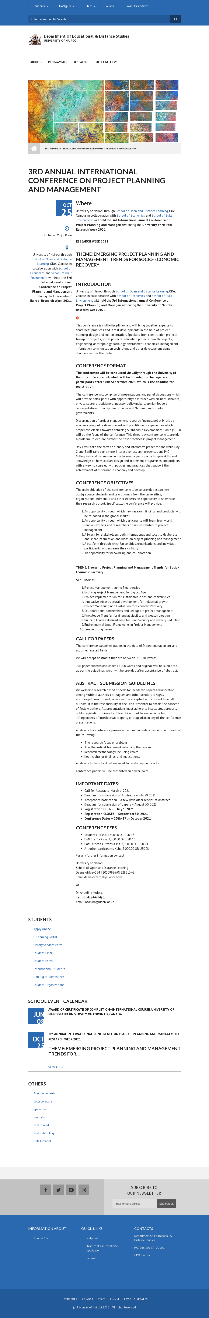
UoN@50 (65, 6)
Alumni (110, 6)
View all (54, 1067)
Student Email (43, 953)
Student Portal (44, 961)
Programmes (57, 62)
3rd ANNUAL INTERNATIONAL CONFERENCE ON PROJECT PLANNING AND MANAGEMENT (114, 1034)
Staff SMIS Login (45, 1133)
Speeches (40, 1109)
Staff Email (41, 1125)
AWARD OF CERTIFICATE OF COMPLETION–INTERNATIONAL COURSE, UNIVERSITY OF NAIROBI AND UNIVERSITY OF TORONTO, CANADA (111, 1011)
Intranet (91, 1258)
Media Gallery (106, 62)
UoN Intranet (42, 1141)
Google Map (41, 1238)
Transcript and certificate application (102, 1248)
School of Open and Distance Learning (142, 211)
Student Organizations (49, 985)
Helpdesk (93, 1238)
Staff (89, 6)
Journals (39, 1117)
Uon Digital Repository (49, 977)
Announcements (45, 1093)
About (35, 62)
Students (39, 6)
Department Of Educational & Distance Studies (86, 36)
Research (80, 62)
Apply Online (42, 929)
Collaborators (43, 1101)
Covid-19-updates (136, 6)
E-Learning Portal (45, 937)
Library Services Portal (49, 945)
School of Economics (131, 215)
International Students (49, 969)
